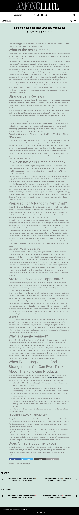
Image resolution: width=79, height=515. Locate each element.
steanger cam (52, 378)
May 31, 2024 (33, 32)
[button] (2, 479)
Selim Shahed (47, 32)
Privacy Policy (24, 509)
